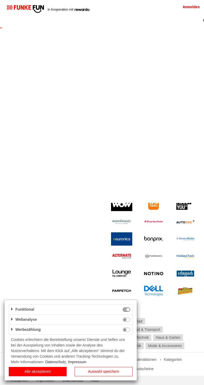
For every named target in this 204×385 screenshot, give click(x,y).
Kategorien (173, 359)
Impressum (77, 362)
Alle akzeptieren (37, 371)
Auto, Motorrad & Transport (137, 329)
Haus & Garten (168, 338)
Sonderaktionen (143, 359)
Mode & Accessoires (165, 346)
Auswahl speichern (103, 371)
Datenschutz (55, 362)
